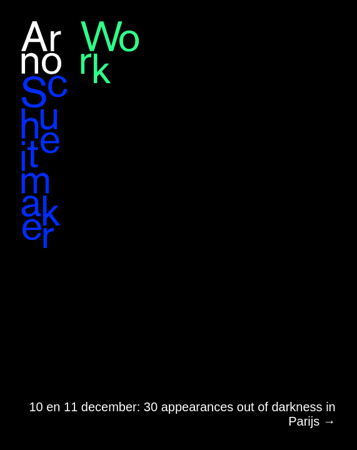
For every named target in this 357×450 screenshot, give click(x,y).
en (319, 23)
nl (335, 23)
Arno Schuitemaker (44, 134)
